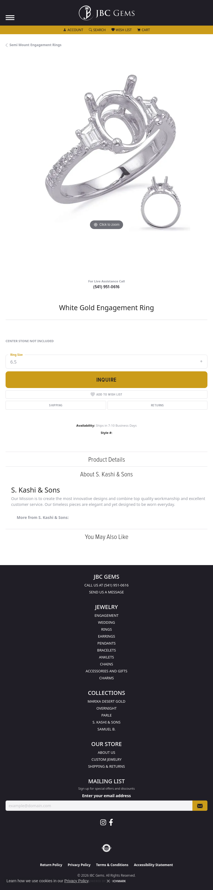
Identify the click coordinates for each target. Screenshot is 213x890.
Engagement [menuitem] (106, 615)
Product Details (106, 459)
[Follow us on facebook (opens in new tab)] (111, 822)
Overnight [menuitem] (106, 708)
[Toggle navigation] (10, 18)
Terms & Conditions (112, 864)
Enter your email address (106, 795)
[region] (106, 165)
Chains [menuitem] (106, 664)
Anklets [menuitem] (106, 657)
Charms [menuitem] (106, 677)
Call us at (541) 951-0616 (106, 585)
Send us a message (106, 592)
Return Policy (51, 864)
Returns (157, 405)
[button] (73, 30)
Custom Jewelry (107, 759)
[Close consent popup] (108, 881)
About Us (106, 752)
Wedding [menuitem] (106, 622)
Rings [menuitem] (106, 629)
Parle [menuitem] (106, 715)
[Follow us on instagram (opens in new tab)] (103, 822)
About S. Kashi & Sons (106, 473)
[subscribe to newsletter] (199, 805)
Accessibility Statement (153, 864)
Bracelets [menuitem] (106, 650)
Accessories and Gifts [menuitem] (107, 670)
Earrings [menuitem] (106, 636)
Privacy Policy (79, 864)
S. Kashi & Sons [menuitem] (106, 722)
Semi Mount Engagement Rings (35, 45)
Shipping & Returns (106, 766)
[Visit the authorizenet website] (106, 848)
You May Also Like (106, 536)
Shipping (55, 405)
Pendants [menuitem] (106, 643)
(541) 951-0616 (106, 287)
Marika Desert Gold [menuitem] (107, 701)
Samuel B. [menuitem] (106, 729)
